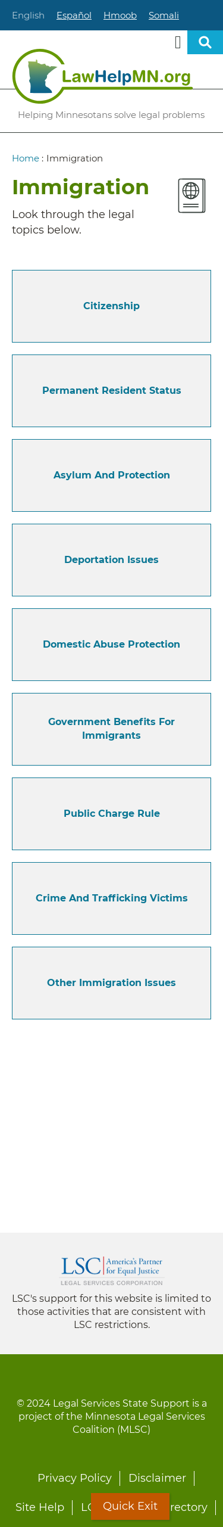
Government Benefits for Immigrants (111, 728)
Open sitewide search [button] (205, 42)
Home (25, 158)
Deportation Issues (111, 559)
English (28, 15)
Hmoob (120, 15)
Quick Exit (130, 1506)
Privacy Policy (74, 1478)
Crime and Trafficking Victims (112, 898)
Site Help (39, 1507)
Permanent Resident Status (111, 390)
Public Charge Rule (112, 813)
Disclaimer (157, 1478)
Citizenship (111, 306)
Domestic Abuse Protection (111, 644)
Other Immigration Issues (111, 982)
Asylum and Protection (112, 475)
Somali (164, 15)
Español (74, 15)
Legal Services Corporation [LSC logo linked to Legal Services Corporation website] (112, 1271)
